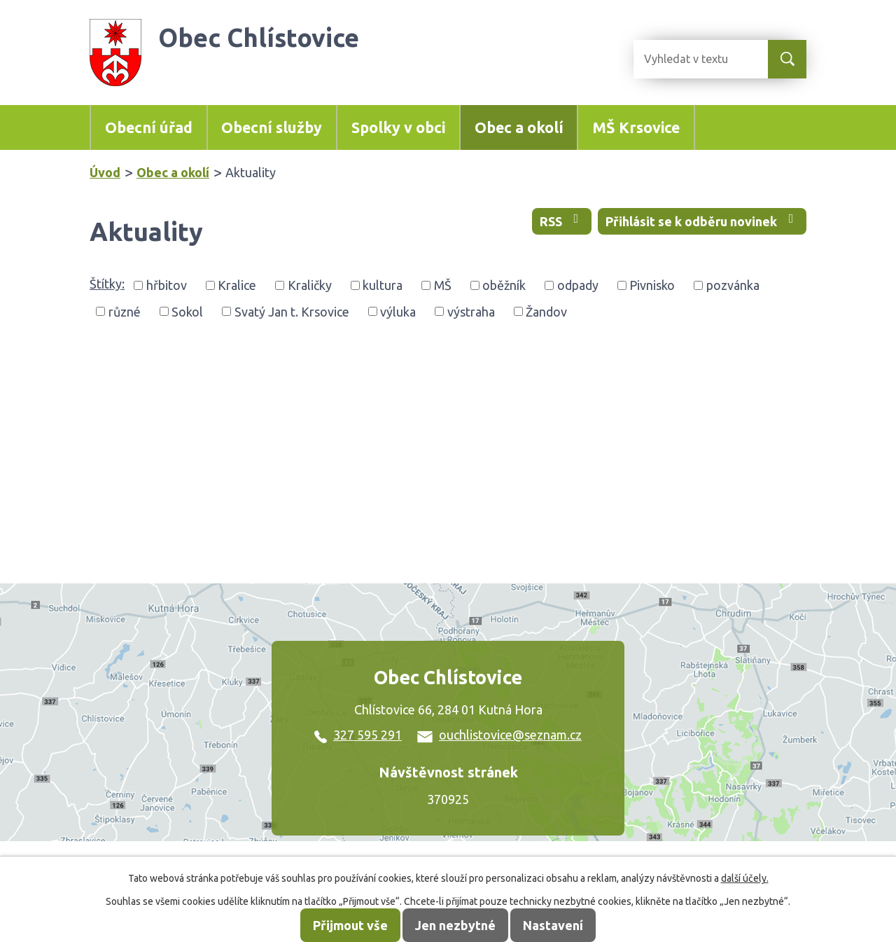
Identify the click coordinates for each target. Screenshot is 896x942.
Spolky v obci (398, 127)
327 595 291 (358, 735)
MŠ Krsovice (636, 127)
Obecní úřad (148, 127)
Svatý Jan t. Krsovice (291, 311)
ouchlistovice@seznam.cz (499, 735)
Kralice (237, 285)
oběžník (504, 285)
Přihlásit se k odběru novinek (702, 220)
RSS (562, 220)
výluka (398, 311)
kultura (382, 285)
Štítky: (107, 284)
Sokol (187, 311)
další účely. (745, 878)
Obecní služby (271, 127)
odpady (577, 285)
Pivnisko (652, 285)
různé (124, 311)
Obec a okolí (519, 127)
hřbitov (166, 285)
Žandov (546, 311)
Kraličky (310, 285)
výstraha (471, 311)
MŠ (442, 285)
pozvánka (733, 285)
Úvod (105, 172)
